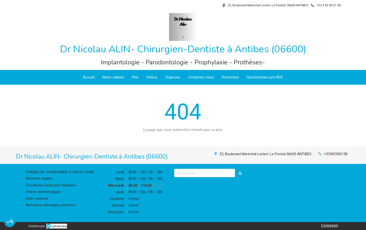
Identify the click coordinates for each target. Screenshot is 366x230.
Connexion (329, 225)
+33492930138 (335, 154)
